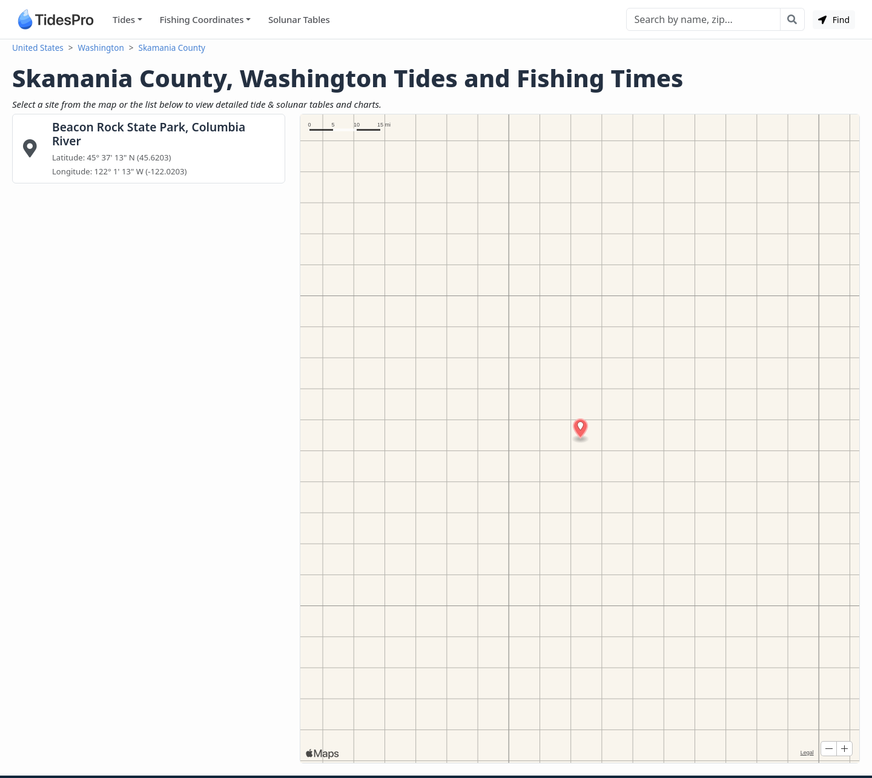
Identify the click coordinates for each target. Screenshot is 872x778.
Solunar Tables (299, 19)
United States (38, 47)
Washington (101, 47)
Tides (124, 19)
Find (834, 19)
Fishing (201, 20)
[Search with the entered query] (792, 19)
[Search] (703, 19)
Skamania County (171, 47)
